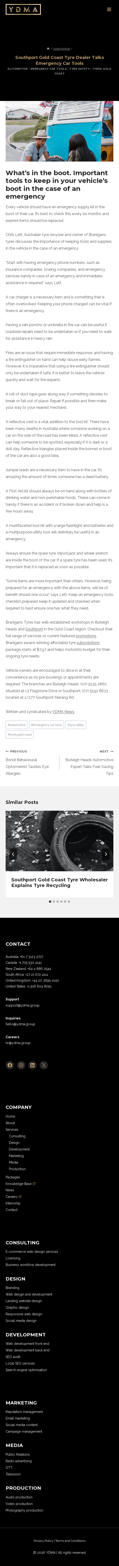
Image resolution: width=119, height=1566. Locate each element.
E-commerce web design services (32, 1252)
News (10, 1190)
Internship (13, 1203)
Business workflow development (31, 1265)
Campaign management (24, 1431)
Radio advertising (19, 1461)
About (10, 1123)
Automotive (18, 68)
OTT (9, 1468)
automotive (17, 725)
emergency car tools (46, 725)
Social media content (22, 1425)
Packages (13, 1177)
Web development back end (27, 1350)
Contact (11, 1210)
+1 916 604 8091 (39, 986)
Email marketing (18, 1418)
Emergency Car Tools (49, 68)
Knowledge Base (21, 1184)
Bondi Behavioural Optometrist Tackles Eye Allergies (31, 761)
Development (19, 1149)
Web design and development (29, 1294)
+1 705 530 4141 (30, 962)
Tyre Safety (79, 68)
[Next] (106, 854)
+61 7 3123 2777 (31, 957)
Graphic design (17, 1307)
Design (14, 1143)
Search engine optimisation (26, 1370)
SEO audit (13, 1357)
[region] (51, 1541)
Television (13, 1474)
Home (10, 1116)
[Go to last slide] (13, 854)
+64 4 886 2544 (39, 969)
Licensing (13, 1258)
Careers (14, 1197)
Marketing (16, 1156)
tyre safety (75, 725)
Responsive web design (24, 1314)
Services (12, 1129)
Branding (12, 1288)
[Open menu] (109, 9)
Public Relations (18, 1454)
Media (13, 1162)
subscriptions (88, 642)
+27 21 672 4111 (36, 974)
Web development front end (27, 1344)
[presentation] (59, 841)
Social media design (21, 1321)
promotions (86, 636)
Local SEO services (20, 1363)
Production (17, 1169)
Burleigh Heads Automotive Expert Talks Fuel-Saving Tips (88, 761)
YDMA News (63, 712)
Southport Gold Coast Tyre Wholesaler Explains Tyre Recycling (59, 882)
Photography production (24, 1510)
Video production (19, 1504)
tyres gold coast (20, 734)
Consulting (17, 1136)
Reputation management (24, 1412)
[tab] (50, 901)
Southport (34, 629)
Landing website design (24, 1301)
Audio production (19, 1497)
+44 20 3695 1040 (45, 980)
